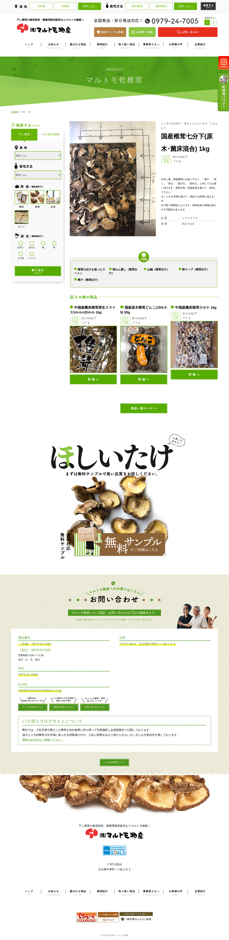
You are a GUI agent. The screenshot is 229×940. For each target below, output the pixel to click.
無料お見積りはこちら (64, 707)
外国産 (65, 6)
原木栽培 (137, 6)
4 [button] (99, 392)
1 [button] (72, 392)
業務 (37, 197)
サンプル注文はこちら (33, 707)
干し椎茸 (24, 134)
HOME (14, 112)
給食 (53, 197)
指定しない (90, 6)
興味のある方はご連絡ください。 (43, 739)
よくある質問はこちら (114, 762)
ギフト (21, 217)
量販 (21, 197)
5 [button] (109, 392)
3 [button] (90, 392)
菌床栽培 (161, 6)
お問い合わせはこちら (95, 707)
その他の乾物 (50, 134)
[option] (93, 344)
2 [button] (81, 392)
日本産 (41, 6)
